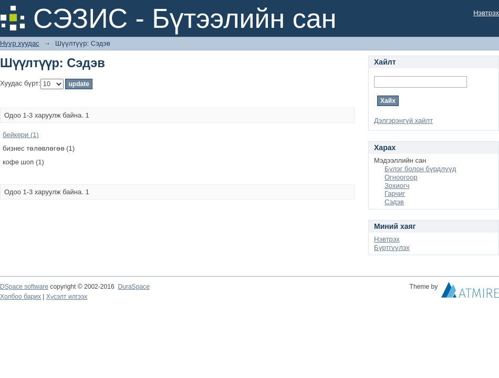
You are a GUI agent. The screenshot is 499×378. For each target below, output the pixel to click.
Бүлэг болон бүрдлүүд (420, 169)
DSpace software (24, 286)
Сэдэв (394, 202)
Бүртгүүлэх (392, 247)
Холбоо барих (20, 296)
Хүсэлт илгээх (67, 296)
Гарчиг (394, 193)
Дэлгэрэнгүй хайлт (403, 120)
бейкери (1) (21, 135)
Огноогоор (401, 177)
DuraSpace (133, 286)
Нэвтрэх (486, 13)
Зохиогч (396, 186)
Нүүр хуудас (19, 43)
